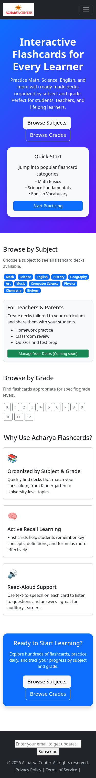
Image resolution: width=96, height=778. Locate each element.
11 (19, 416)
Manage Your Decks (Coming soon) (48, 353)
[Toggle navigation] (86, 10)
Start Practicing (47, 206)
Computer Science (45, 283)
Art (8, 283)
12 (29, 416)
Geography (78, 277)
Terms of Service (61, 770)
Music (20, 283)
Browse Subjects (47, 122)
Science (25, 277)
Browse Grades (48, 134)
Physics (70, 283)
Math (10, 277)
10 (8, 416)
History (59, 277)
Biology (33, 290)
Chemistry (14, 290)
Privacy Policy (28, 770)
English (42, 277)
